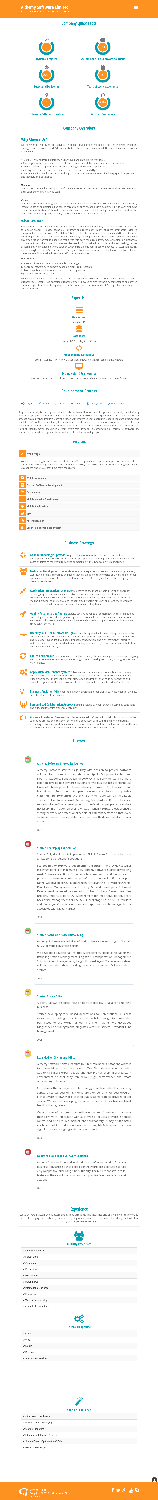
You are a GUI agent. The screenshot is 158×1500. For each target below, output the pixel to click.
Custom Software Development (40, 485)
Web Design (29, 453)
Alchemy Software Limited (44, 7)
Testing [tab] (76, 403)
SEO (25, 513)
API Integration (31, 520)
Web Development (33, 478)
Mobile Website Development (39, 499)
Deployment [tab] (94, 403)
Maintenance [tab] (116, 403)
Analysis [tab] (27, 403)
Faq (44, 1489)
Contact (35, 1489)
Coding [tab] (60, 403)
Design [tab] (44, 403)
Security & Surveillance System (40, 527)
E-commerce (29, 492)
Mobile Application (33, 506)
